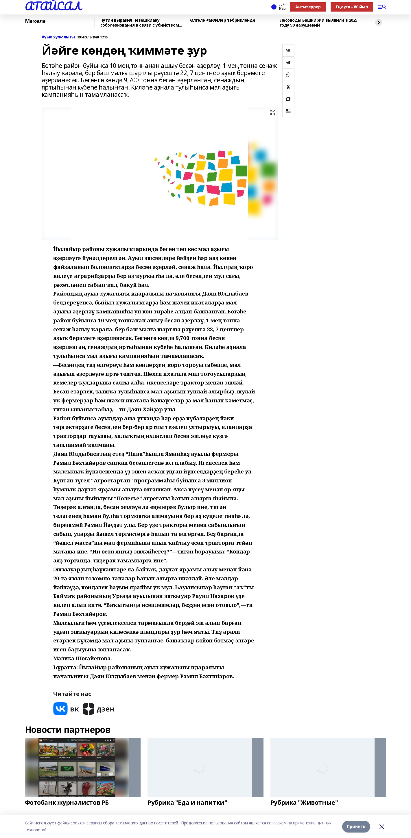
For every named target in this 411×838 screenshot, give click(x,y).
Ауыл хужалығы (58, 37)
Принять (356, 826)
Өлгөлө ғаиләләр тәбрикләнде (222, 20)
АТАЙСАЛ (53, 6)
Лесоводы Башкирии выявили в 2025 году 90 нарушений (319, 22)
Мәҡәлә (35, 21)
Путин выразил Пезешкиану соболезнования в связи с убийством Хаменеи (139, 22)
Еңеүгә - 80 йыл (352, 7)
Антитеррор (308, 7)
